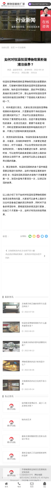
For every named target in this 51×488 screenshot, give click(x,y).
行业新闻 (22, 47)
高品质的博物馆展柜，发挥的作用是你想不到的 (23, 261)
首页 (13, 47)
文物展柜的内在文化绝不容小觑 (21, 255)
